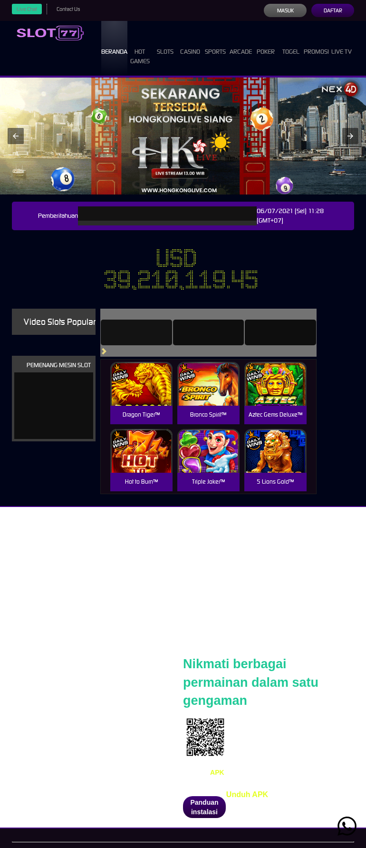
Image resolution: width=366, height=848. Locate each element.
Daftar (333, 10)
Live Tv (341, 43)
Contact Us (68, 9)
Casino (190, 43)
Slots (165, 43)
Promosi (316, 43)
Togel (290, 43)
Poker (266, 43)
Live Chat (27, 9)
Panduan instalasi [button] (204, 807)
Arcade (241, 43)
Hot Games (140, 47)
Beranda (114, 43)
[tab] (136, 332)
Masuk (285, 10)
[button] (16, 136)
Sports (215, 43)
